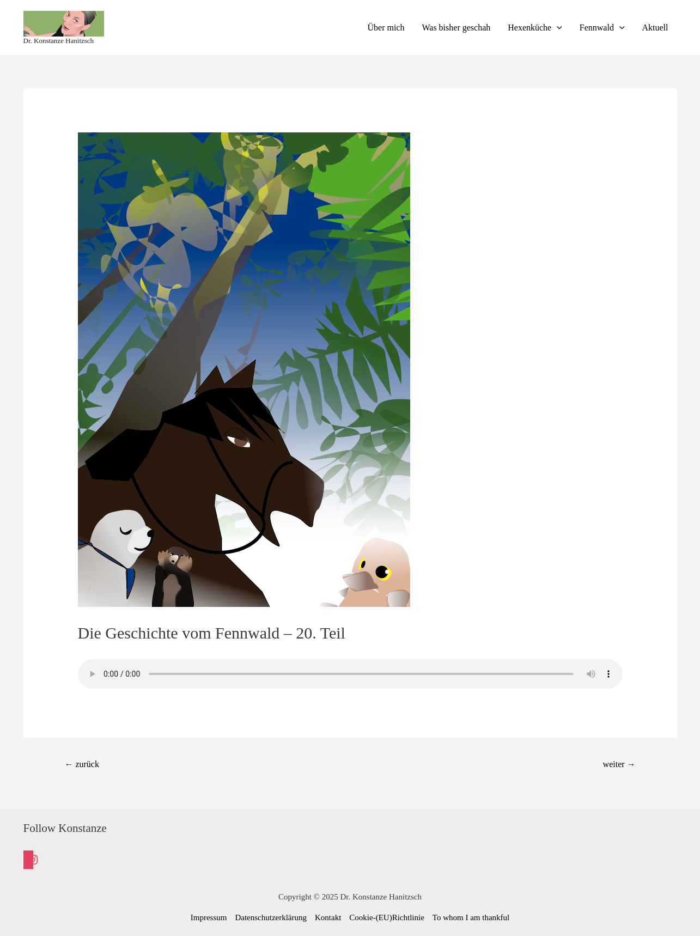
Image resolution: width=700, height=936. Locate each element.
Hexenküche (535, 27)
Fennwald (602, 27)
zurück (81, 764)
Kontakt (328, 917)
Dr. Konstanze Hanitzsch (58, 41)
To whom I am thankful (471, 917)
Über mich (385, 27)
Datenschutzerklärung (271, 917)
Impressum (209, 917)
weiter (619, 764)
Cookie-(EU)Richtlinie (386, 917)
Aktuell (655, 27)
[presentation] (556, 27)
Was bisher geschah (456, 27)
